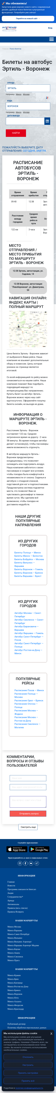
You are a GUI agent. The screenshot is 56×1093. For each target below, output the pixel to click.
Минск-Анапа (13, 953)
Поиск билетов (15, 49)
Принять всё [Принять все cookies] (28, 1081)
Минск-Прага (13, 960)
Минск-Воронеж (14, 994)
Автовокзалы (13, 904)
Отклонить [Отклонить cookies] (28, 1057)
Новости (11, 886)
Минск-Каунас (13, 949)
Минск (18, 94)
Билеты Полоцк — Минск (27, 552)
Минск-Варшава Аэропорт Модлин (23, 945)
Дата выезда (13, 116)
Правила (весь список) (17, 908)
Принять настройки (28, 1073)
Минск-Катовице (15, 983)
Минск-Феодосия (15, 1005)
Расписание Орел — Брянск (28, 700)
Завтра (41, 150)
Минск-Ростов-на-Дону (17, 986)
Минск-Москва (14, 927)
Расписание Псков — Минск (29, 690)
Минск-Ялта (13, 998)
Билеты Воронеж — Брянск (28, 572)
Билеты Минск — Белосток (28, 556)
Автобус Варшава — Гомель (28, 633)
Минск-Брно (13, 979)
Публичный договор (16, 1024)
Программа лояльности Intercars (21, 889)
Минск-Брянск (13, 990)
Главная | (6, 49)
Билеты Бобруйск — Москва (29, 559)
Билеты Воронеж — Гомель (28, 569)
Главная (10, 882)
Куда (9, 101)
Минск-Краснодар (15, 1009)
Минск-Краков (14, 975)
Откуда (10, 83)
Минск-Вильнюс (14, 938)
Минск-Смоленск (15, 957)
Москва (26, 94)
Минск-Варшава (14, 930)
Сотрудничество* (15, 897)
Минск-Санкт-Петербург (18, 934)
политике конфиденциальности (29, 1088)
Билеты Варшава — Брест (27, 576)
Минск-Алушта (14, 1001)
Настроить (28, 1065)
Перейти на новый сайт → (28, 18)
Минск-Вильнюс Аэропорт (19, 942)
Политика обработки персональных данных (26, 1028)
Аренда (10, 900)
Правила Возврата (15, 912)
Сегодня (29, 150)
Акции (10, 893)
